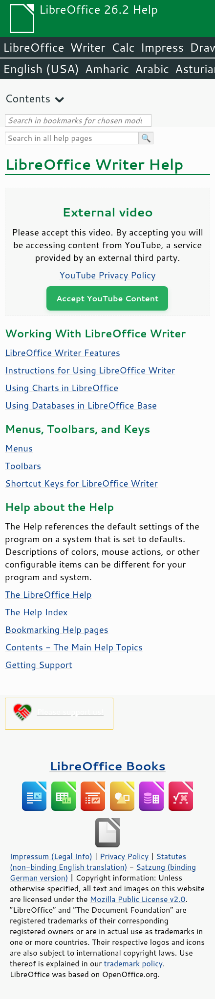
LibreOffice (33, 47)
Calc (123, 47)
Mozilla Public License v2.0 (138, 899)
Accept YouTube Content (107, 298)
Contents (27, 98)
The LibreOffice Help (48, 594)
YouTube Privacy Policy (108, 275)
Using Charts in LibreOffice (61, 387)
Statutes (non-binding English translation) (98, 861)
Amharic (107, 68)
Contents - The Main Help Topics (74, 647)
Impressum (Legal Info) (51, 856)
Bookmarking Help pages (56, 629)
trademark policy (133, 963)
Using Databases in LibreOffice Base (81, 405)
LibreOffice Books (107, 765)
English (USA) (41, 68)
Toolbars (23, 465)
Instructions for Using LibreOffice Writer (90, 370)
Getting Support (38, 664)
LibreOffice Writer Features (62, 352)
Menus (19, 448)
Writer (87, 47)
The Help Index (36, 612)
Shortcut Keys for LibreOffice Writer (81, 483)
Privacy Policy (124, 856)
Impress (162, 47)
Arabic (152, 68)
